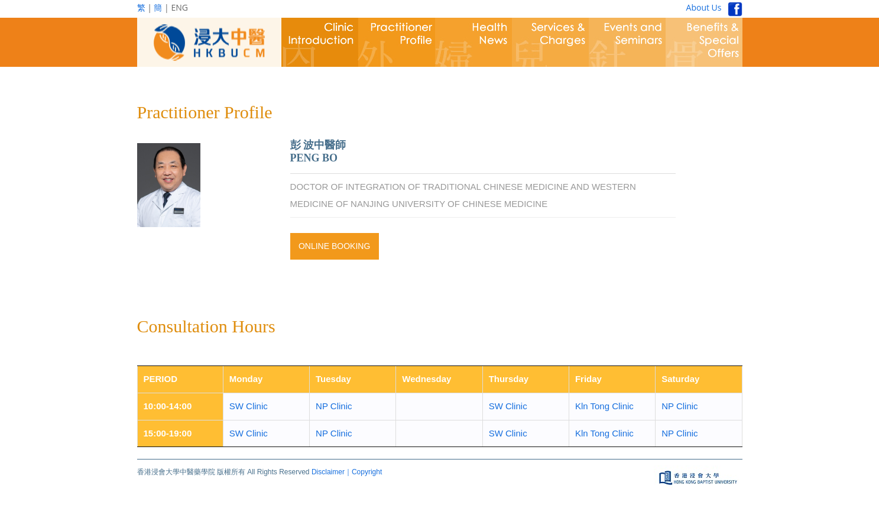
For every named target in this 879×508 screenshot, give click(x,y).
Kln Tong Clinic (604, 406)
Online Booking (334, 246)
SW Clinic (248, 406)
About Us (704, 7)
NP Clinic (334, 406)
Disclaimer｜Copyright (347, 472)
